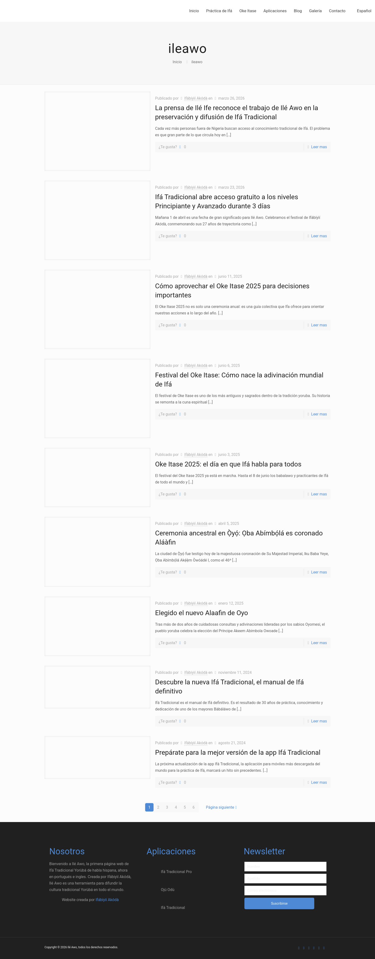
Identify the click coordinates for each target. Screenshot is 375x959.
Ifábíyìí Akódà (195, 98)
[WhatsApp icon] (299, 948)
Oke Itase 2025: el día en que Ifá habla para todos (228, 464)
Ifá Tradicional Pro (169, 871)
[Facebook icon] (304, 948)
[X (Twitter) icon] (309, 948)
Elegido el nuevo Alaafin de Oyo (201, 613)
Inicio (177, 62)
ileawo (196, 62)
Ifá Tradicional (166, 907)
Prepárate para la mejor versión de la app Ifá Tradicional (237, 752)
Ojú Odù (160, 889)
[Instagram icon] (319, 948)
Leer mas (319, 147)
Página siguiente (222, 807)
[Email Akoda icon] (324, 948)
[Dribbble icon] (314, 948)
